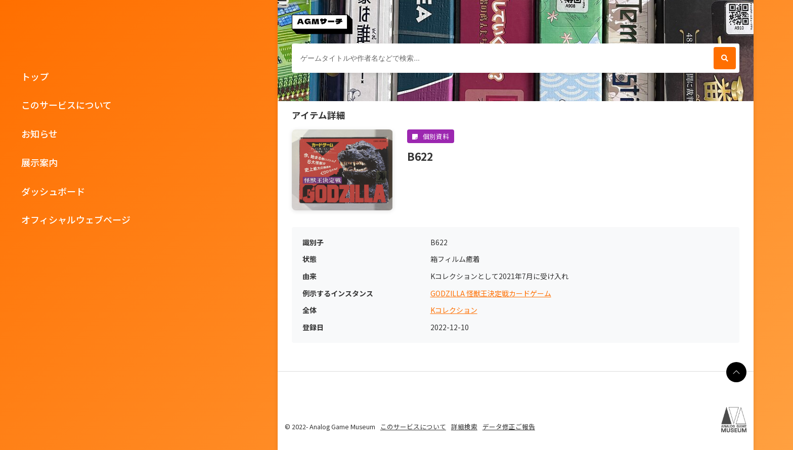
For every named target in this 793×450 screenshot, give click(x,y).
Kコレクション (453, 310)
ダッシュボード (53, 191)
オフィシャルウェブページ (75, 219)
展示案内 (39, 162)
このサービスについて (66, 104)
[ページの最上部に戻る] (736, 372)
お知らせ (39, 133)
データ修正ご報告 (508, 426)
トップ (35, 76)
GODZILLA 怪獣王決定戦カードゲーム (490, 293)
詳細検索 (464, 426)
